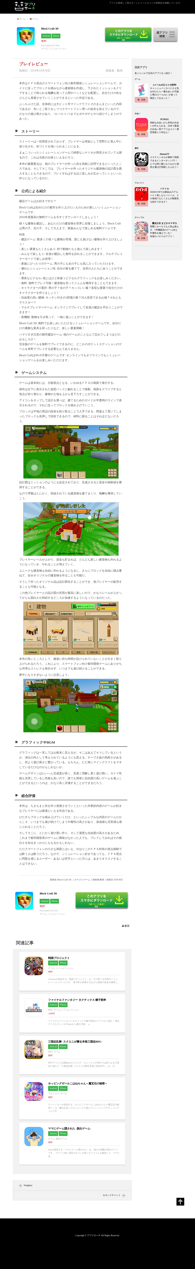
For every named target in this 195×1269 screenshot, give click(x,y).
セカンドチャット (112, 1195)
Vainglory (28, 1185)
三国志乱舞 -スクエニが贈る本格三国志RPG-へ (72, 1055)
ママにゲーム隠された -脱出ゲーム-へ (72, 1144)
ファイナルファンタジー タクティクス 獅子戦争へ (72, 1013)
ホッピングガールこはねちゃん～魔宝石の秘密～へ (72, 1098)
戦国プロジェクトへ (72, 971)
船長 (127, 926)
